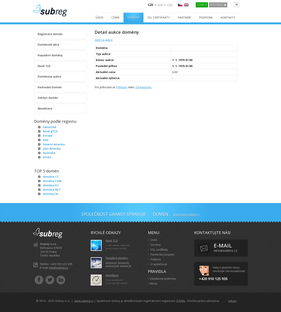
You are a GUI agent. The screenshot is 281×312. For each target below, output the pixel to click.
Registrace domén (50, 34)
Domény (133, 17)
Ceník (115, 17)
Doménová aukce (49, 76)
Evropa (47, 135)
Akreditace (45, 108)
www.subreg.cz (83, 301)
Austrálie (49, 153)
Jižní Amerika (52, 148)
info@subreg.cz (58, 267)
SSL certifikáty (159, 17)
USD (170, 4)
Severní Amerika (54, 144)
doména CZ (51, 177)
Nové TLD (44, 66)
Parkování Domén (50, 87)
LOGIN (200, 4)
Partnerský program (161, 254)
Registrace (216, 4)
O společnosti (157, 264)
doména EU (51, 185)
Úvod (99, 17)
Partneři (184, 17)
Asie (45, 140)
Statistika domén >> (186, 215)
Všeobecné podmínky (162, 278)
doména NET (52, 189)
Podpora (206, 17)
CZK (150, 4)
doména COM (52, 181)
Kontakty (228, 17)
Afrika (47, 157)
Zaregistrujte (143, 87)
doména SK (50, 194)
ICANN (181, 301)
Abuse (152, 283)
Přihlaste (121, 87)
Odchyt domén (48, 98)
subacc (232, 301)
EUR (160, 4)
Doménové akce (48, 44)
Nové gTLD (50, 131)
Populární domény (50, 55)
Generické (49, 127)
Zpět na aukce (104, 40)
